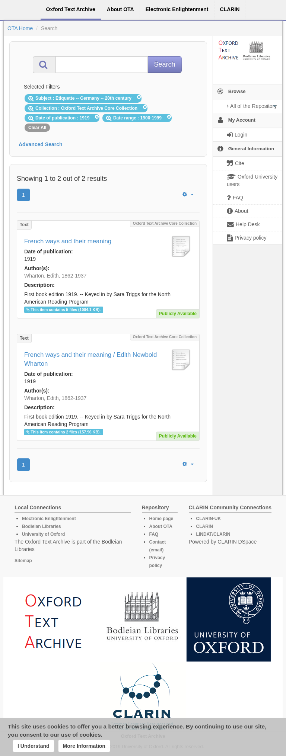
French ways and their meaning (67, 241)
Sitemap (23, 560)
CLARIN (204, 526)
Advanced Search (41, 144)
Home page (161, 518)
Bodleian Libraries (41, 526)
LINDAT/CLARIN (213, 534)
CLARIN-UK (208, 518)
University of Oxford (43, 534)
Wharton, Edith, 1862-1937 (55, 276)
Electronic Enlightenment (49, 518)
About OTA (160, 526)
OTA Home (20, 28)
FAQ (154, 534)
